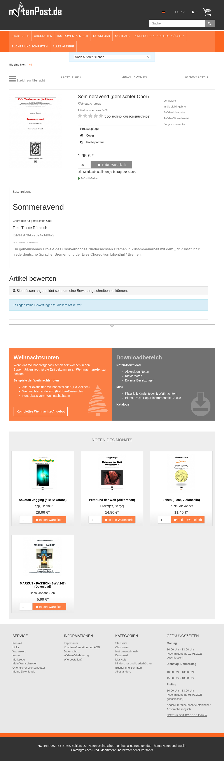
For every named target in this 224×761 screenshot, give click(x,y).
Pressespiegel (89, 128)
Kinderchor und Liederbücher (159, 36)
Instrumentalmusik (72, 36)
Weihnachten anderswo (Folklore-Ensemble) (52, 391)
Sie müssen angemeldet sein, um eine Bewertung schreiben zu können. (72, 291)
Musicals (122, 36)
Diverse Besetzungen (139, 380)
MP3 (119, 387)
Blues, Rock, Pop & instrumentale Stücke (153, 398)
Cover (87, 135)
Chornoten (43, 36)
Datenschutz (72, 651)
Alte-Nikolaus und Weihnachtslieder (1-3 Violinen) (56, 387)
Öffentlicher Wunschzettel (28, 667)
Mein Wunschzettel (24, 663)
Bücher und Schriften (30, 46)
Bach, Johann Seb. (43, 593)
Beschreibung (22, 191)
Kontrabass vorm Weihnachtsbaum (46, 395)
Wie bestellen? (73, 659)
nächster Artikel (196, 77)
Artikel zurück (72, 77)
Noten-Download (128, 365)
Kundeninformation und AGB (82, 647)
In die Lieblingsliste (175, 106)
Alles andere (63, 46)
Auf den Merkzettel (175, 112)
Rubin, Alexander (181, 506)
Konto (16, 655)
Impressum (71, 643)
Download (101, 36)
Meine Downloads (23, 671)
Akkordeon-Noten (137, 371)
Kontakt (17, 643)
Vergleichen (170, 100)
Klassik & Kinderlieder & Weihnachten (151, 393)
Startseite (20, 36)
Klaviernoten (133, 376)
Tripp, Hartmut (42, 506)
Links (15, 647)
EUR (179, 12)
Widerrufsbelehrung (76, 655)
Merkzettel (19, 659)
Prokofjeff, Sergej (112, 506)
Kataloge (122, 404)
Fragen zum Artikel (175, 124)
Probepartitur (92, 142)
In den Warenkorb (111, 164)
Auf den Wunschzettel (176, 118)
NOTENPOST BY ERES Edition (187, 715)
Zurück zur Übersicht (31, 80)
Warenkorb (19, 651)
